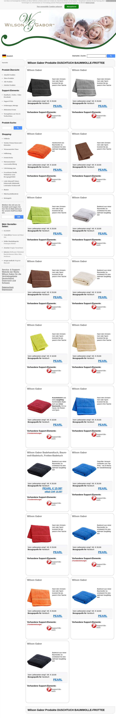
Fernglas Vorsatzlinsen (13, 248)
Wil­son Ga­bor (34, 70)
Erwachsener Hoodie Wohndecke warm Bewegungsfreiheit (10, 175)
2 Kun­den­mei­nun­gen (79, 561)
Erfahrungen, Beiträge (11, 105)
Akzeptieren (71, 6)
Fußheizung (7, 153)
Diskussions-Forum (10, 110)
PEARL (57, 105)
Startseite (75, 56)
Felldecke (7, 138)
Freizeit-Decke (8, 157)
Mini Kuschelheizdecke (11, 194)
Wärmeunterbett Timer (11, 149)
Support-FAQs (8, 101)
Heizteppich (7, 198)
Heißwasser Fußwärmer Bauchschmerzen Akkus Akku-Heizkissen (14, 254)
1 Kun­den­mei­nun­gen (34, 433)
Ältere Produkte (9, 78)
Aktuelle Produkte (9, 75)
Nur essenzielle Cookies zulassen (49, 6)
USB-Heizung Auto (10, 168)
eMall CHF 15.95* (53, 492)
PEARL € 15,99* (52, 488)
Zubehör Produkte (9, 85)
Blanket (6, 190)
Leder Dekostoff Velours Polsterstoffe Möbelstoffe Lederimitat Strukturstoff (12, 183)
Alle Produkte (8, 82)
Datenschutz (90, 3)
